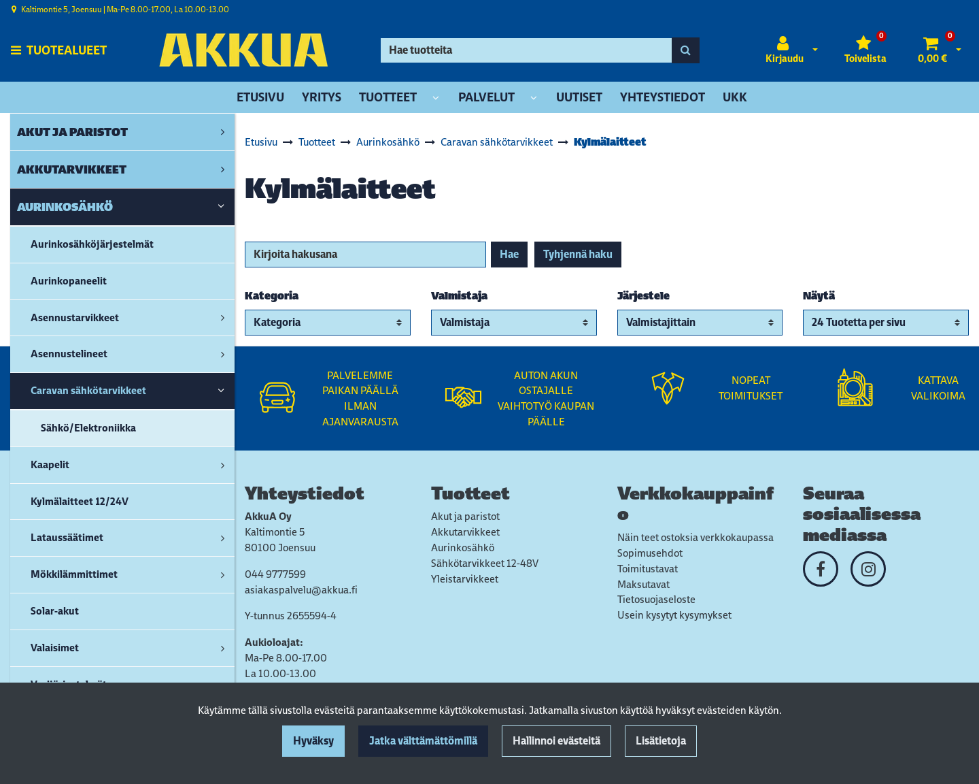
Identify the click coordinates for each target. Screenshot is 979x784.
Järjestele (643, 296)
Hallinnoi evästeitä (556, 741)
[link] (223, 132)
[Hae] (526, 50)
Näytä (819, 296)
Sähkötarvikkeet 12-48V (484, 563)
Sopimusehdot (650, 552)
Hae (509, 254)
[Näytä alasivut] (436, 98)
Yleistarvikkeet (464, 578)
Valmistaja (459, 296)
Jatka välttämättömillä (423, 741)
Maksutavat (643, 584)
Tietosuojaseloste (656, 599)
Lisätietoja (661, 741)
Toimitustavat (647, 568)
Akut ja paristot (465, 516)
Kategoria (271, 296)
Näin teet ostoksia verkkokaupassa (695, 537)
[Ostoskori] (932, 50)
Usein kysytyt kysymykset (674, 614)
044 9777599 (275, 574)
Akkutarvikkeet (465, 531)
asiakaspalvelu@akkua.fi (301, 589)
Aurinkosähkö (462, 547)
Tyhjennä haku (578, 254)
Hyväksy (313, 741)
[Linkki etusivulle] (243, 50)
